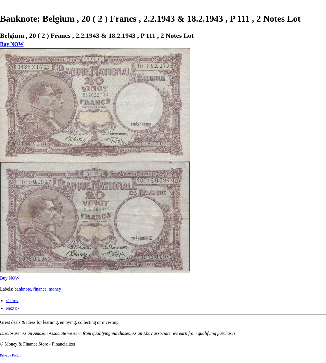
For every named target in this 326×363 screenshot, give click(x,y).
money (55, 289)
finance (40, 289)
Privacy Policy (10, 355)
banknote (22, 289)
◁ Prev (12, 300)
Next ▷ (12, 308)
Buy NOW (12, 44)
